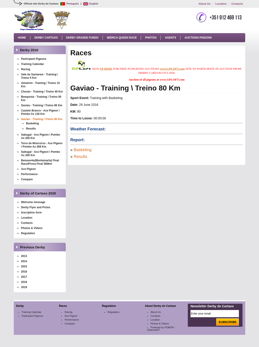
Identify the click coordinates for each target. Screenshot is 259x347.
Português (69, 3)
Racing (25, 69)
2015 (24, 266)
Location (221, 3)
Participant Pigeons (33, 58)
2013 (24, 256)
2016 (24, 271)
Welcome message (33, 202)
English (90, 3)
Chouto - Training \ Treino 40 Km (42, 91)
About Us (204, 3)
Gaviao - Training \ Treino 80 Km (41, 105)
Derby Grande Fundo (82, 37)
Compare (27, 179)
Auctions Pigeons (198, 37)
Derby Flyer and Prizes (35, 207)
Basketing (32, 123)
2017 (24, 276)
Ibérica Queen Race (122, 37)
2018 (24, 282)
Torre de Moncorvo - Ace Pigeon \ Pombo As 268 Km (41, 145)
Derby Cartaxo (46, 37)
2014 (24, 261)
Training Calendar (32, 64)
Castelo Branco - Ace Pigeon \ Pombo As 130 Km (40, 112)
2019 (24, 287)
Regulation (28, 233)
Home (22, 37)
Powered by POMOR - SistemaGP (161, 328)
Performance (29, 174)
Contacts (237, 3)
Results (31, 128)
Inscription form (31, 212)
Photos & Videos (31, 228)
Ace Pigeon (28, 169)
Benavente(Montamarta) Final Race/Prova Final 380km (40, 162)
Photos (150, 37)
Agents (170, 37)
